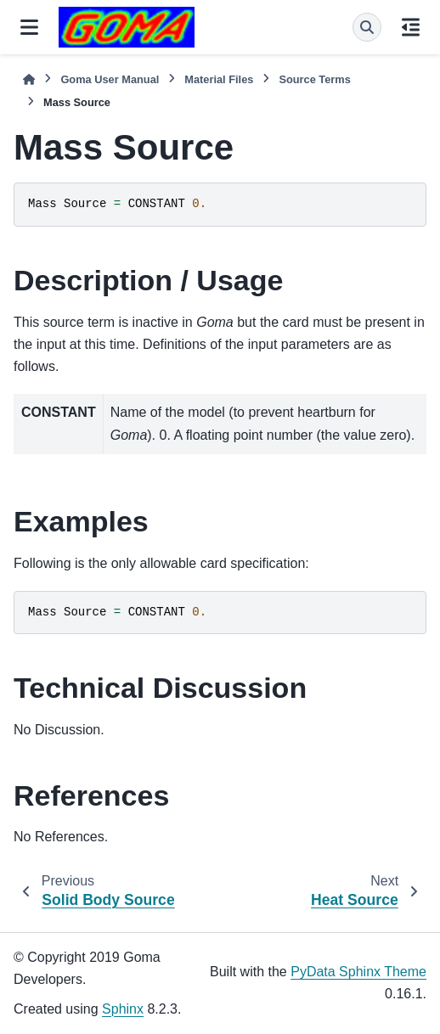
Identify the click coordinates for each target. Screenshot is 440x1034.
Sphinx (123, 1009)
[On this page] (410, 27)
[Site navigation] (29, 27)
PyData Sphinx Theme (358, 971)
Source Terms (314, 79)
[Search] (367, 27)
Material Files (218, 79)
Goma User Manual (109, 79)
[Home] (29, 79)
